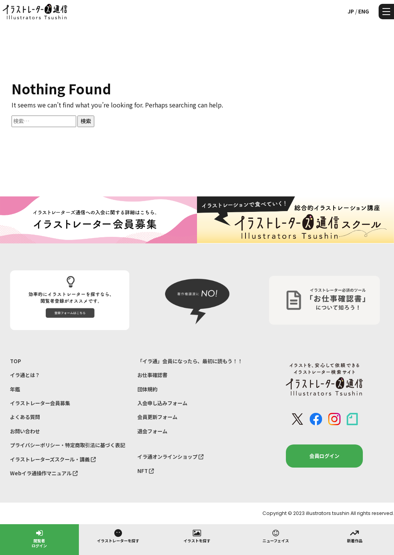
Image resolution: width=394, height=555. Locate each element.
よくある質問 (25, 417)
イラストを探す (197, 535)
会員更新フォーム (157, 417)
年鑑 (15, 389)
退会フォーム (152, 431)
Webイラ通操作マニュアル (44, 473)
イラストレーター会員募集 (40, 403)
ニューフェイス (275, 535)
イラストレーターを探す (118, 535)
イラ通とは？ (25, 375)
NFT (145, 471)
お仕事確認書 (152, 375)
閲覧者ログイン (39, 538)
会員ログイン (324, 455)
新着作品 (354, 535)
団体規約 (147, 389)
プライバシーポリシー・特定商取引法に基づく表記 (67, 445)
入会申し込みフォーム (162, 403)
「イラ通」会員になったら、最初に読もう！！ (189, 361)
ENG (363, 11)
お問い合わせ (25, 431)
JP (350, 11)
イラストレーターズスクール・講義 (53, 459)
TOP (15, 361)
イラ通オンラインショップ (170, 456)
